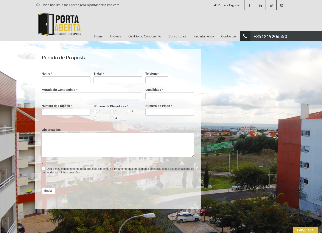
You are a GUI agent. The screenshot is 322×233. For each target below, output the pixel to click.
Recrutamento (203, 36)
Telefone (152, 73)
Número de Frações (57, 106)
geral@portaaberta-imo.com (99, 5)
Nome (47, 73)
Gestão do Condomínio (144, 36)
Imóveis (115, 36)
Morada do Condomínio (60, 89)
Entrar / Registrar (227, 5)
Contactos (228, 36)
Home (98, 36)
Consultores (177, 36)
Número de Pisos (158, 106)
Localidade (154, 89)
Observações (51, 129)
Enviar (48, 190)
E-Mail (98, 73)
